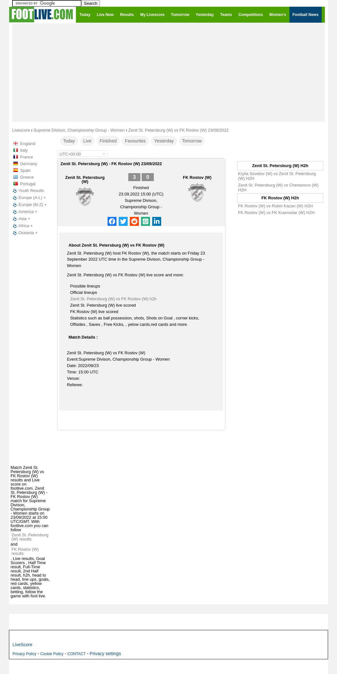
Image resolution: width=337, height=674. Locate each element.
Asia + (20, 218)
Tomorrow (192, 140)
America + (24, 211)
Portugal (27, 183)
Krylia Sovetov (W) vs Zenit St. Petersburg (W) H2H (277, 176)
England (27, 143)
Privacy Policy (24, 654)
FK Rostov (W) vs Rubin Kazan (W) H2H (275, 205)
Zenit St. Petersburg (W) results (30, 536)
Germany (28, 163)
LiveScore (22, 644)
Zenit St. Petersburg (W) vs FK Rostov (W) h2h (113, 298)
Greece (27, 177)
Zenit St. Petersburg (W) (85, 179)
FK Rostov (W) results (25, 551)
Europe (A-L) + (28, 197)
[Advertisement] (168, 72)
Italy (24, 150)
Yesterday (164, 140)
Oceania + (24, 232)
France (26, 157)
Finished (108, 140)
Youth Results (27, 190)
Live (87, 140)
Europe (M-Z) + (29, 204)
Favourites (135, 140)
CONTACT (76, 654)
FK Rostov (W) (197, 177)
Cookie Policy (52, 654)
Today (69, 140)
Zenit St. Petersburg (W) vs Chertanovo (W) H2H (278, 187)
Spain (25, 170)
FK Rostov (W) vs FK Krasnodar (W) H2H (276, 212)
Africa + (22, 225)
